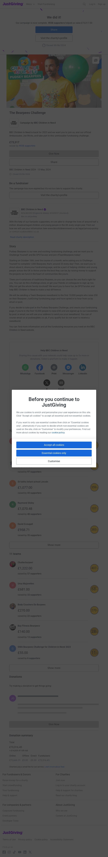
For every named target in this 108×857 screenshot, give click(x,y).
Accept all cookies (54, 444)
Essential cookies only (54, 453)
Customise (54, 461)
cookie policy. (58, 432)
